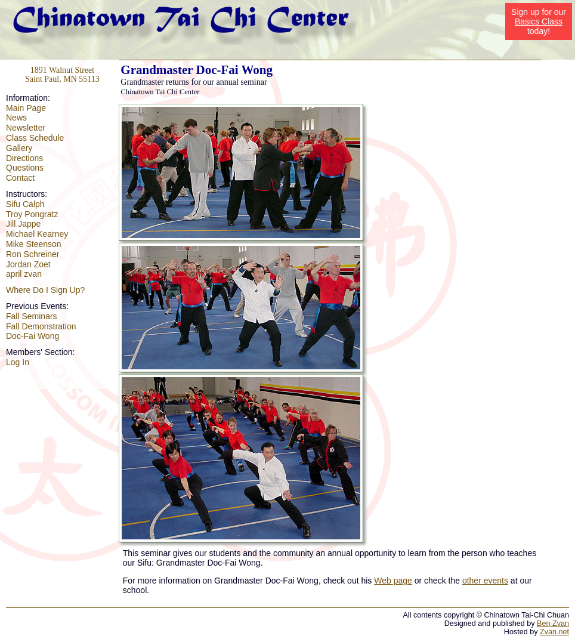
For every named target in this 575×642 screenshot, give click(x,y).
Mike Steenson (33, 244)
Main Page (26, 108)
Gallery (19, 148)
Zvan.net (554, 632)
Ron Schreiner (33, 254)
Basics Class (538, 21)
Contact (20, 178)
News (16, 117)
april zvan (24, 274)
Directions (24, 158)
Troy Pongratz (32, 214)
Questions (25, 167)
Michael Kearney (37, 234)
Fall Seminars (31, 316)
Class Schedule (35, 138)
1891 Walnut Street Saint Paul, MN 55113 (62, 75)
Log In (17, 362)
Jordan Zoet (28, 264)
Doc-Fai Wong (32, 336)
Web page (393, 580)
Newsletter (25, 127)
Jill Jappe (23, 224)
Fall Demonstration (41, 326)
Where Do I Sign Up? (45, 290)
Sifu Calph (25, 204)
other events (485, 580)
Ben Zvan (553, 623)
